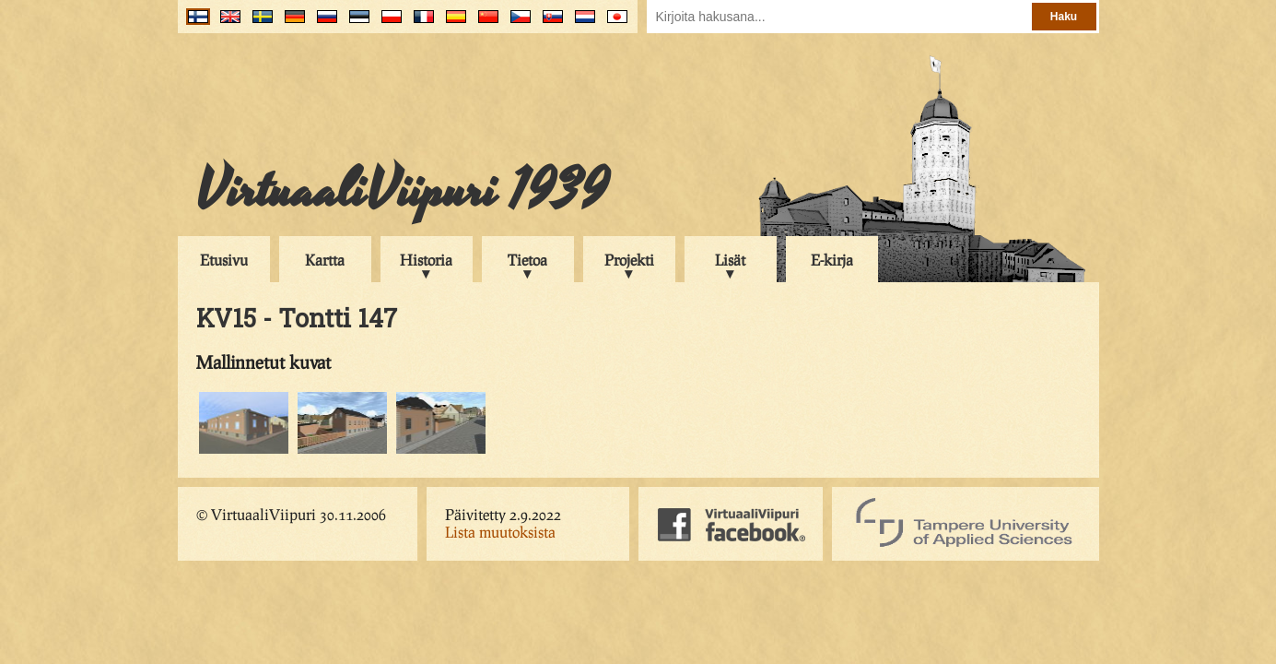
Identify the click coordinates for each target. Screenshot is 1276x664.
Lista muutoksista (500, 531)
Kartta (325, 259)
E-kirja (832, 259)
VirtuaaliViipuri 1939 (402, 190)
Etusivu (224, 259)
